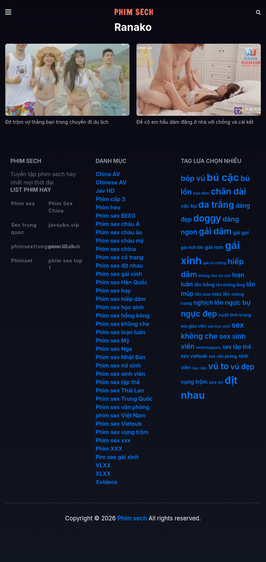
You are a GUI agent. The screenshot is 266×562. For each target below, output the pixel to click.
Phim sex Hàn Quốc (122, 282)
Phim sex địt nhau (119, 265)
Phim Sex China (60, 207)
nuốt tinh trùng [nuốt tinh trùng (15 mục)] (235, 315)
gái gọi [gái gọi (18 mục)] (241, 232)
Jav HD (105, 190)
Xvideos (106, 481)
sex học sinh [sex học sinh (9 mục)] (219, 326)
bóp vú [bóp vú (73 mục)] (193, 178)
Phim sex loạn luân (120, 332)
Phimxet (22, 260)
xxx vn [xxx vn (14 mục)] (216, 382)
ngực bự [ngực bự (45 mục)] (238, 302)
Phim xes (23, 203)
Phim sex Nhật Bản (120, 357)
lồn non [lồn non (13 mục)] (203, 294)
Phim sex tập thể (118, 382)
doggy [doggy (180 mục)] (207, 218)
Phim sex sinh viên (120, 373)
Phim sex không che (122, 323)
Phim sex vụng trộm (122, 432)
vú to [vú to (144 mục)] (218, 366)
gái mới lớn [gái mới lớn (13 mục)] (192, 247)
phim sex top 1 (65, 264)
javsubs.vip (63, 225)
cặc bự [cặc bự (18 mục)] (189, 206)
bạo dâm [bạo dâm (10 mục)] (201, 193)
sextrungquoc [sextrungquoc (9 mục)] (208, 347)
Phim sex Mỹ (113, 340)
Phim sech (132, 518)
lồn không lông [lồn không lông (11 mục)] (230, 285)
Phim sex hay (113, 290)
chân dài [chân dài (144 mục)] (228, 191)
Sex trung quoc (24, 228)
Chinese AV (111, 182)
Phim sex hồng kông (122, 315)
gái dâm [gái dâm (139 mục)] (215, 231)
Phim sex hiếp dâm (121, 298)
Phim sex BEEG (116, 215)
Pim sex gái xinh (117, 456)
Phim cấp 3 (110, 199)
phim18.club (64, 246)
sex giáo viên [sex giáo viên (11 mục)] (193, 326)
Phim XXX (109, 448)
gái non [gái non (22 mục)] (214, 247)
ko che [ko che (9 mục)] (225, 276)
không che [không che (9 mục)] (207, 276)
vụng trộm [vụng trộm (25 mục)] (194, 382)
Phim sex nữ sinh (118, 365)
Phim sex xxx (113, 440)
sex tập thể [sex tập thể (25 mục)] (236, 347)
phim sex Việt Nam (120, 415)
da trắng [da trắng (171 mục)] (216, 204)
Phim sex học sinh (120, 307)
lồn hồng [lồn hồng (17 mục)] (205, 284)
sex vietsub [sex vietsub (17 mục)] (194, 356)
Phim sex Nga (114, 348)
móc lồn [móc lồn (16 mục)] (221, 294)
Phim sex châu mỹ (120, 240)
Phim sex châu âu (119, 232)
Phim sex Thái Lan (120, 390)
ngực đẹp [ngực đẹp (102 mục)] (199, 314)
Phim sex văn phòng (122, 407)
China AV (108, 174)
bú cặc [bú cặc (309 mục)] (223, 177)
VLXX (103, 465)
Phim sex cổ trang (119, 257)
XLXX (103, 473)
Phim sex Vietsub (119, 423)
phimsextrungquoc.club (29, 246)
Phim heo (108, 207)
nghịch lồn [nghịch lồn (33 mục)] (208, 302)
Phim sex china (116, 248)
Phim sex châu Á (118, 224)
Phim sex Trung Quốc (124, 398)
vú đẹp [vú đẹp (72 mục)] (242, 366)
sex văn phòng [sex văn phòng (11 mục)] (223, 356)
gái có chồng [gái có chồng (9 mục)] (214, 263)
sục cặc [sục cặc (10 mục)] (199, 367)
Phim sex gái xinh (119, 273)
